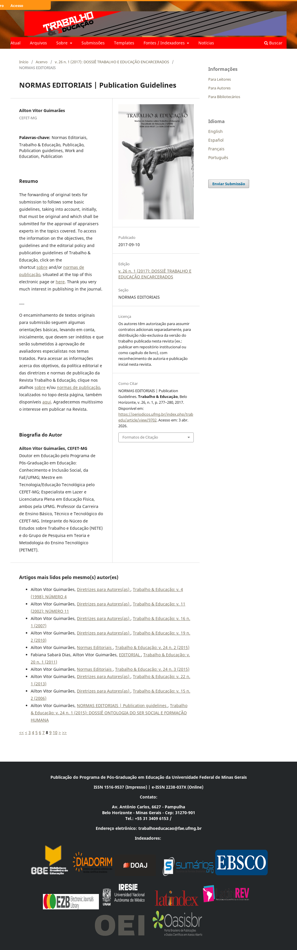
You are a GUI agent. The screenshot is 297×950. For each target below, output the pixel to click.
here (60, 281)
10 (55, 732)
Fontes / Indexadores (165, 43)
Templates (124, 43)
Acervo (42, 61)
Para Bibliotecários (224, 96)
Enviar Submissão (228, 183)
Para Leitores (219, 79)
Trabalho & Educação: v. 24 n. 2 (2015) (152, 647)
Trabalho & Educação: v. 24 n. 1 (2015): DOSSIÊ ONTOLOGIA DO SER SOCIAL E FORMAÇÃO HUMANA (109, 713)
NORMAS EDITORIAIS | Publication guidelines (122, 705)
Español (216, 140)
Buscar (273, 43)
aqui (46, 402)
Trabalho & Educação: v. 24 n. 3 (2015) (152, 669)
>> (64, 732)
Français (216, 149)
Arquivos (38, 43)
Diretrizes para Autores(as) (104, 589)
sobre (42, 267)
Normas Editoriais (95, 647)
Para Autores (219, 88)
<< (21, 732)
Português (218, 157)
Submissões (93, 43)
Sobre (62, 43)
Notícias (206, 43)
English (215, 131)
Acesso (16, 5)
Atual (15, 43)
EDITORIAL (130, 654)
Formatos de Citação (140, 437)
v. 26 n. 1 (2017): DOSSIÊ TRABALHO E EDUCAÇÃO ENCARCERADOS (112, 61)
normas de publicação (78, 387)
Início (23, 61)
